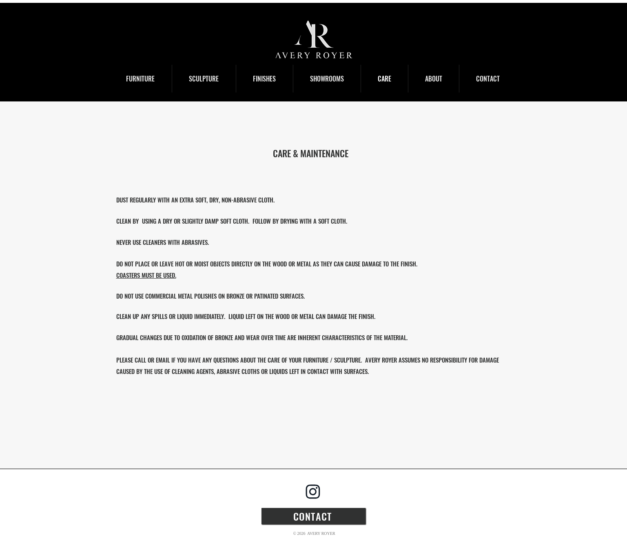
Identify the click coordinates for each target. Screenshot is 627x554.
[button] (140, 78)
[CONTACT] (313, 516)
